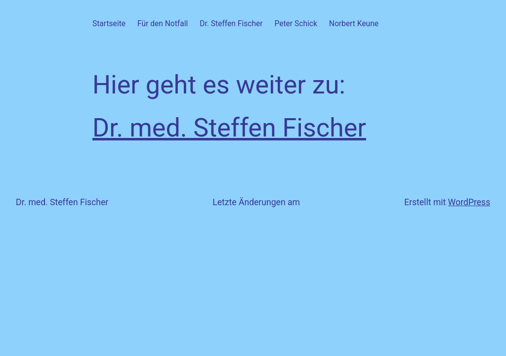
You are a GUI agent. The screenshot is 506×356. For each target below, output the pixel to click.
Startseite (109, 23)
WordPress (469, 202)
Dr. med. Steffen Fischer (229, 128)
